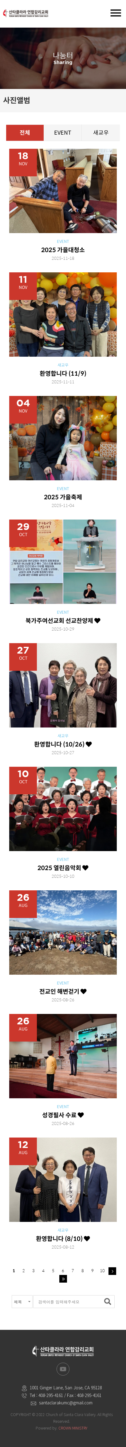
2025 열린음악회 (63, 868)
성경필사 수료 (63, 1115)
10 (102, 1270)
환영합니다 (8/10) (63, 1238)
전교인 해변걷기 (63, 991)
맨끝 (63, 1279)
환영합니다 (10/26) (63, 744)
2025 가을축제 (63, 497)
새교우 (101, 132)
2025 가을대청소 (63, 250)
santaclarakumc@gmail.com (66, 1402)
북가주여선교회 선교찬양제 (63, 620)
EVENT (62, 132)
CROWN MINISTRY (72, 1427)
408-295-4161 (50, 1395)
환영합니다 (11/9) (63, 373)
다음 (112, 1271)
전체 (25, 132)
